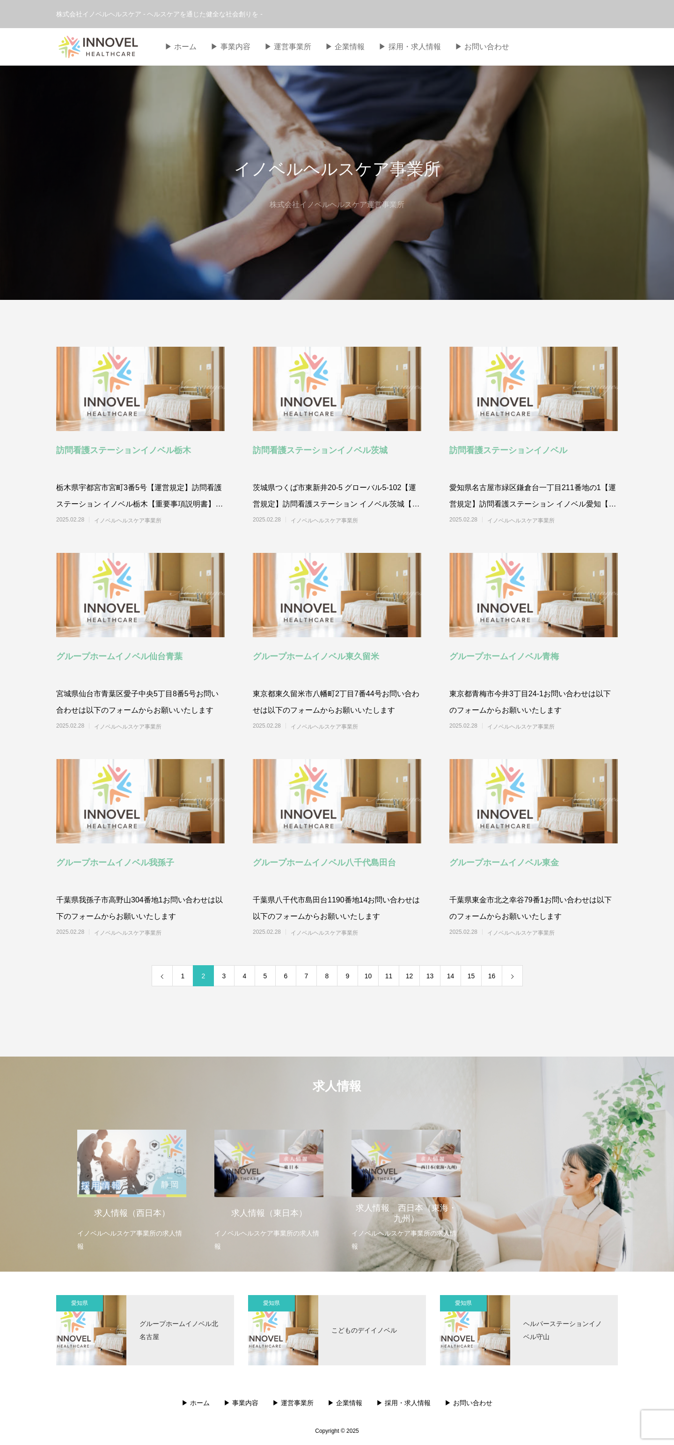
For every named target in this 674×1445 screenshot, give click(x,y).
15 (471, 976)
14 (450, 976)
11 (389, 976)
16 (492, 976)
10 (368, 976)
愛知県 (79, 1303)
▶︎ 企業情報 (345, 47)
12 (409, 976)
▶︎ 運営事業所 (287, 47)
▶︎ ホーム (181, 47)
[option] (131, 1184)
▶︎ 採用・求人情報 (409, 47)
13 (430, 976)
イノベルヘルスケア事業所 (127, 520)
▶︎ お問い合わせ (482, 47)
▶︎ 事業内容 (230, 47)
